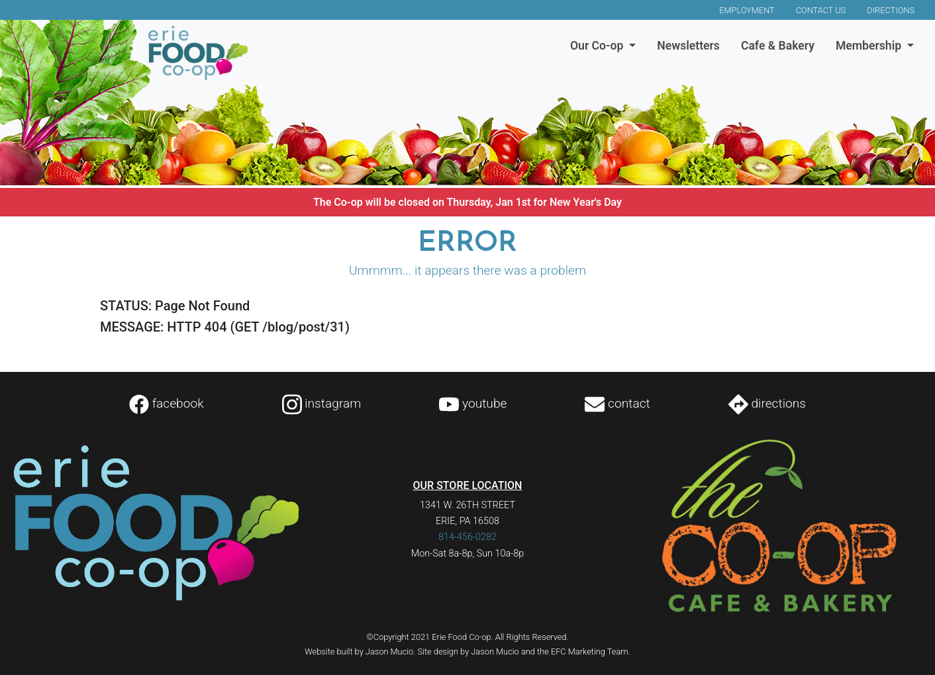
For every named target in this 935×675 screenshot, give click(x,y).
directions (767, 403)
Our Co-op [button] (598, 45)
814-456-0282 (467, 537)
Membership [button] (870, 45)
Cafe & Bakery (777, 45)
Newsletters (688, 45)
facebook (166, 403)
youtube (473, 403)
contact (617, 403)
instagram (322, 403)
